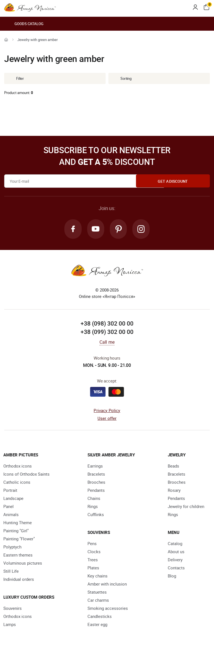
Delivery (175, 560)
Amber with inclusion (107, 584)
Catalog (175, 544)
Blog (172, 576)
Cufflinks (95, 515)
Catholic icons (16, 482)
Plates (93, 568)
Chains (93, 499)
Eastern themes (18, 555)
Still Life (11, 571)
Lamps (9, 625)
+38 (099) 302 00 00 (107, 332)
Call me (107, 342)
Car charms (98, 600)
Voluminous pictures (22, 563)
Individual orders (18, 579)
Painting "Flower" (19, 539)
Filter (16, 78)
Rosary (174, 490)
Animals (11, 515)
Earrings (95, 466)
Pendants (96, 490)
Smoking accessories (107, 608)
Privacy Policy (107, 411)
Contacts (176, 568)
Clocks (94, 552)
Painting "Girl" (16, 531)
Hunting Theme (17, 523)
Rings (92, 507)
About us (176, 552)
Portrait (10, 490)
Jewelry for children (186, 507)
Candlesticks (99, 617)
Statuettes (97, 592)
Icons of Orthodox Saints (26, 474)
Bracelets (96, 474)
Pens (92, 544)
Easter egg (97, 625)
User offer (107, 419)
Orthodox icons (17, 466)
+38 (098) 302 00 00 (107, 324)
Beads (173, 466)
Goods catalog (23, 23)
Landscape (13, 499)
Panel (8, 507)
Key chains (97, 576)
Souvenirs (12, 608)
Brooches (96, 482)
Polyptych (12, 547)
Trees (92, 560)
